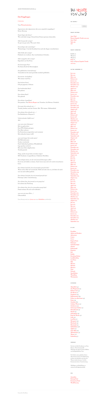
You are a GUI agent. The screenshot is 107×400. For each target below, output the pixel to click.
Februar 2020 (74, 92)
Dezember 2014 (75, 170)
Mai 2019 (73, 100)
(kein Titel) (74, 36)
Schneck (73, 271)
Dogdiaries (73, 295)
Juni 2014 (73, 182)
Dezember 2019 (75, 96)
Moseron (73, 267)
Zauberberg (74, 336)
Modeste (73, 266)
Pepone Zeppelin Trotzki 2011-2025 (80, 38)
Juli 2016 (73, 140)
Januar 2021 (74, 81)
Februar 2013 (74, 212)
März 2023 (73, 77)
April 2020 (73, 88)
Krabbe (72, 254)
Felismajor (73, 243)
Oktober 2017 (74, 119)
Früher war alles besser (77, 298)
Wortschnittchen (26, 25)
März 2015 (73, 164)
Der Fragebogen (24, 17)
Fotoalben (73, 231)
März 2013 (73, 210)
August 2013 (74, 201)
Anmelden (73, 377)
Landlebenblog (75, 258)
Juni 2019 (73, 98)
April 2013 (73, 208)
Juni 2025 (73, 73)
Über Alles (73, 331)
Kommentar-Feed (75, 381)
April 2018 (73, 111)
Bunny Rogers (33, 102)
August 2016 (74, 138)
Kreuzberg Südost (75, 256)
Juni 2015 (73, 159)
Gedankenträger (75, 245)
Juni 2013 (73, 204)
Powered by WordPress (23, 393)
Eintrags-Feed (74, 379)
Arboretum (74, 235)
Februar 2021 (74, 79)
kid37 (72, 60)
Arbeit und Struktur (76, 233)
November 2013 (75, 195)
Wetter (72, 334)
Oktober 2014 (74, 174)
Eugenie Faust (74, 241)
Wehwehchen (74, 332)
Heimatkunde (74, 310)
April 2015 (73, 163)
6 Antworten (21, 21)
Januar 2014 (74, 191)
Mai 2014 (73, 183)
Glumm (73, 247)
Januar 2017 (74, 130)
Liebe (72, 317)
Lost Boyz (73, 319)
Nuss (72, 269)
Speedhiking (74, 273)
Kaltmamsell (74, 248)
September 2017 (75, 121)
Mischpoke (73, 323)
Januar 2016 (74, 145)
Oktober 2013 (74, 197)
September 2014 (75, 176)
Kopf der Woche (75, 315)
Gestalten (73, 302)
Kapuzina (73, 250)
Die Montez (74, 293)
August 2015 (74, 155)
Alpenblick (74, 287)
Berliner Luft (74, 291)
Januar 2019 (74, 104)
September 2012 (75, 221)
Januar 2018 (74, 117)
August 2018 (74, 109)
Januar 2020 (74, 94)
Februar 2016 (74, 144)
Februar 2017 (74, 128)
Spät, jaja (73, 42)
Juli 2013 (73, 202)
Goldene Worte (75, 304)
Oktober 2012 (74, 220)
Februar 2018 (74, 115)
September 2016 (75, 136)
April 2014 (73, 185)
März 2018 (73, 113)
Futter (72, 300)
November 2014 (75, 172)
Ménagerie (73, 321)
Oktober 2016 (74, 134)
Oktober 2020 (74, 87)
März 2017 (73, 127)
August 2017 (74, 123)
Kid (72, 252)
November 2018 (75, 107)
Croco (72, 239)
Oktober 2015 (74, 151)
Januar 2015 (73, 168)
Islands (72, 312)
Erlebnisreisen (74, 296)
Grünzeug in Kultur (76, 308)
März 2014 (73, 187)
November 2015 (75, 149)
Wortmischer (74, 277)
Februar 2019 (74, 102)
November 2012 (75, 218)
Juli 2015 (73, 157)
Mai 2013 (73, 206)
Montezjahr (74, 325)
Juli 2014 (73, 180)
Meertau (73, 264)
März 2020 (73, 90)
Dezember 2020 (75, 83)
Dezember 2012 (74, 216)
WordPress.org (74, 383)
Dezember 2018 (75, 106)
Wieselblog (74, 275)
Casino (72, 237)
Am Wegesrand (75, 289)
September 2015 (75, 153)
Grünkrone (74, 306)
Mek (72, 262)
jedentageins (74, 313)
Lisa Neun (73, 260)
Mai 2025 (73, 75)
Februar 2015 (74, 166)
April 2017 (73, 125)
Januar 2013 (73, 214)
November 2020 (75, 85)
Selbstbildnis (41, 199)
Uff (71, 44)
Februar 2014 (74, 189)
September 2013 (75, 199)
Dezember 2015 (74, 147)
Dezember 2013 (74, 193)
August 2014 (74, 178)
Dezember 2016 (75, 132)
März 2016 (73, 142)
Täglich (73, 329)
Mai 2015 (73, 161)
